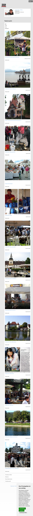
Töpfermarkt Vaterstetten (9, 373)
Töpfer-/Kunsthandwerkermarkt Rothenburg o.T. (13, 120)
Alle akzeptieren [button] (22, 508)
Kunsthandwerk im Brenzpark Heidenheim (12, 57)
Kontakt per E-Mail (8, 474)
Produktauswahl (8, 481)
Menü (30, 1)
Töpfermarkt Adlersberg (9, 405)
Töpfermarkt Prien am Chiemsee (10, 88)
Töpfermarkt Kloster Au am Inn (10, 310)
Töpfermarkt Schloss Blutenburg (10, 341)
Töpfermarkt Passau (8, 215)
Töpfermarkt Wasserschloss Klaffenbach (12, 468)
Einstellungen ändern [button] (23, 512)
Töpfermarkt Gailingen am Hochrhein (11, 436)
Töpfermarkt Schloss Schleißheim (10, 278)
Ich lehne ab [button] (22, 510)
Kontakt (16, 486)
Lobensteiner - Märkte (19, 9)
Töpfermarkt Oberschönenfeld (10, 246)
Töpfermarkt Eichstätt (9, 183)
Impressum (12, 486)
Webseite (7, 476)
